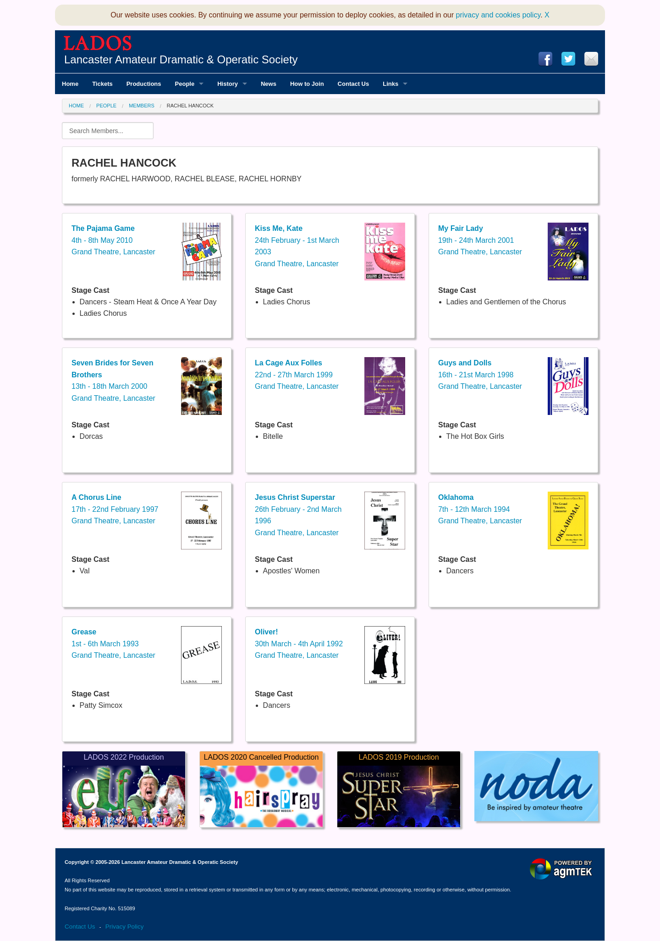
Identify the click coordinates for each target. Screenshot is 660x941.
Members (141, 105)
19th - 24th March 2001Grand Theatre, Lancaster (480, 240)
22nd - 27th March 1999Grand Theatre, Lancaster (297, 374)
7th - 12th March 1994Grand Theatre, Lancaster (480, 509)
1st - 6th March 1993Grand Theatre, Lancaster (113, 643)
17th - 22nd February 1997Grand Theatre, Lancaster (115, 509)
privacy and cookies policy (498, 15)
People (106, 105)
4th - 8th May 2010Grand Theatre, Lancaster (113, 240)
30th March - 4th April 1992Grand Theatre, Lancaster (299, 643)
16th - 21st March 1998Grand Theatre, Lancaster (480, 374)
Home (76, 105)
